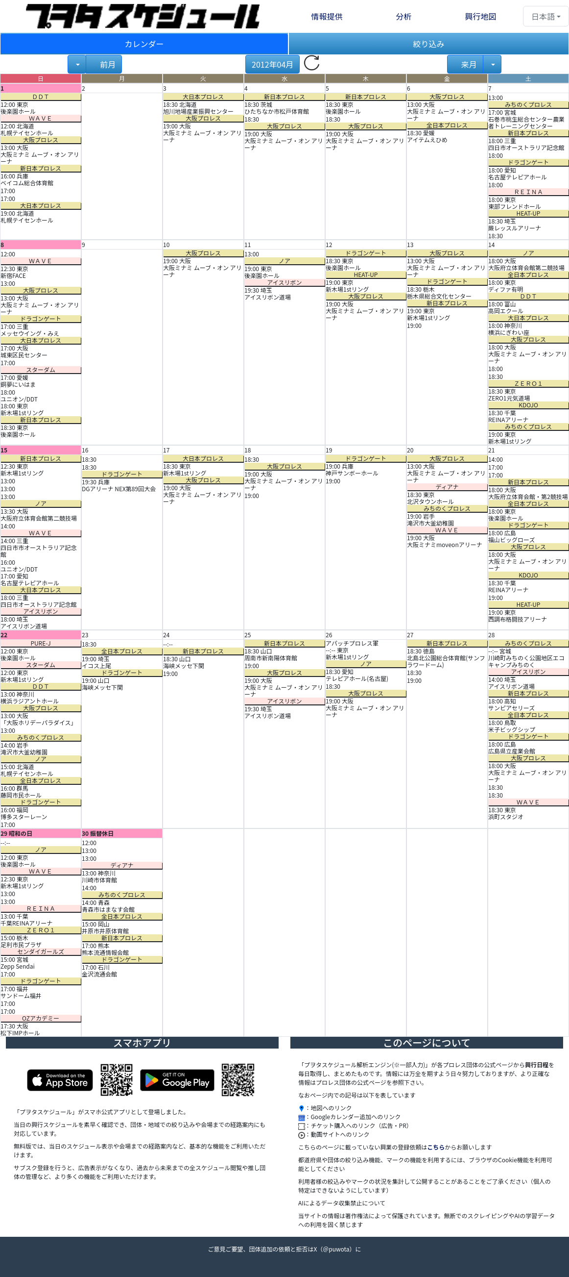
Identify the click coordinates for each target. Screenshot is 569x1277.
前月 (107, 64)
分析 (403, 16)
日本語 (543, 16)
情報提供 (326, 16)
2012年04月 (272, 64)
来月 (468, 64)
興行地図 (480, 16)
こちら (436, 1147)
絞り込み (428, 44)
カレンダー (144, 44)
